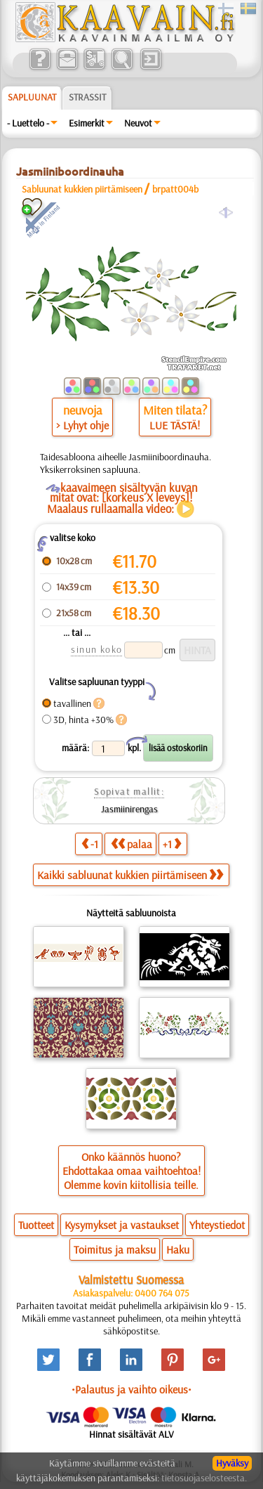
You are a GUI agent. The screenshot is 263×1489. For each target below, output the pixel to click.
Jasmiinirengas (129, 808)
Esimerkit (86, 123)
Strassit (87, 97)
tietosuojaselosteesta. (204, 1477)
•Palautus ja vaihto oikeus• (131, 1389)
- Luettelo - (28, 123)
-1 (89, 843)
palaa (131, 843)
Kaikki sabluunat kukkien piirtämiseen (130, 875)
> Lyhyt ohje (82, 425)
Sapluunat (32, 97)
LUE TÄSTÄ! (174, 425)
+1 (172, 843)
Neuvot (138, 123)
